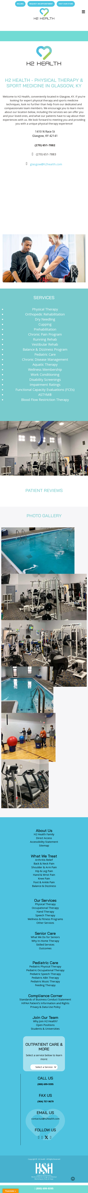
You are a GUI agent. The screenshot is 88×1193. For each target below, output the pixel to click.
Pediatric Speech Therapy (45, 974)
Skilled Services (45, 944)
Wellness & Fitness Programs (45, 919)
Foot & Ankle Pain (44, 882)
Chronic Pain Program (45, 334)
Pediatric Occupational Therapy (45, 970)
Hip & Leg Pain (44, 871)
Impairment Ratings (45, 384)
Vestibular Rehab (45, 344)
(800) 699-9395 (43, 1188)
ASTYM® (45, 394)
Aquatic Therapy (45, 364)
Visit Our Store (66, 4)
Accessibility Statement (44, 842)
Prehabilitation (45, 329)
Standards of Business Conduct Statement (45, 999)
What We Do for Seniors (45, 937)
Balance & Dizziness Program (45, 349)
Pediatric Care (45, 354)
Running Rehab (45, 339)
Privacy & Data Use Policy (45, 1007)
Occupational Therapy (45, 908)
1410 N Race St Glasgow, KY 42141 (45, 133)
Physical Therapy (45, 309)
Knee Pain (44, 878)
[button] (73, 1178)
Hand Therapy (45, 911)
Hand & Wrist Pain (44, 874)
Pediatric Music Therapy (45, 981)
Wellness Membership (45, 369)
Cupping (45, 324)
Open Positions (45, 1025)
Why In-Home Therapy (45, 941)
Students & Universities (45, 1028)
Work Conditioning (45, 374)
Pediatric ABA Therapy (45, 977)
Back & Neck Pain (44, 863)
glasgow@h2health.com (46, 164)
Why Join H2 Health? (45, 1021)
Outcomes (45, 948)
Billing (20, 4)
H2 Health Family (44, 834)
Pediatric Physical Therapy (45, 966)
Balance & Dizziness (44, 886)
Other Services (45, 923)
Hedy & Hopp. (49, 1179)
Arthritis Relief (44, 860)
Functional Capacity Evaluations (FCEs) (44, 389)
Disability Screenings (45, 379)
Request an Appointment (41, 4)
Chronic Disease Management (45, 359)
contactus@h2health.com (45, 1118)
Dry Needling (45, 319)
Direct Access (44, 838)
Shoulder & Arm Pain (44, 867)
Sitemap (44, 845)
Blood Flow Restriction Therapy (45, 399)
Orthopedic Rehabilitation (45, 314)
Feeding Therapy (45, 985)
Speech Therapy (45, 915)
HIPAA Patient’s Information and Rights (45, 1003)
